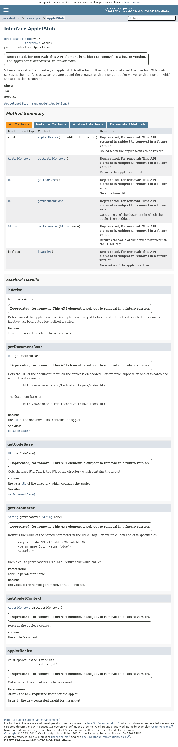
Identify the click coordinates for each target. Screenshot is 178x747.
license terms (132, 2)
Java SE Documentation (102, 723)
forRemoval (33, 43)
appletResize (48, 137)
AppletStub (55, 18)
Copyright (10, 733)
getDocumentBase (50, 201)
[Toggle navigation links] (5, 10)
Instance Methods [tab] (51, 124)
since (29, 39)
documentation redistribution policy (105, 736)
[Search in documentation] (152, 18)
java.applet (33, 18)
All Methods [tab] (19, 124)
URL (10, 180)
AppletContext (19, 158)
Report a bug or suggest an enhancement (31, 719)
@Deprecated (13, 39)
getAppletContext (51, 158)
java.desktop (11, 18)
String (13, 226)
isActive (44, 251)
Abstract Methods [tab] (88, 124)
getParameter (48, 226)
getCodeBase (47, 180)
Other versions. (161, 726)
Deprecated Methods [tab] (128, 124)
